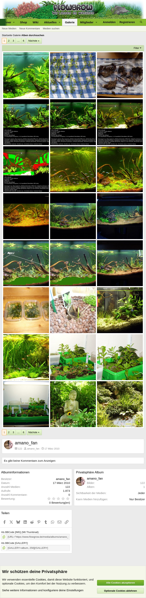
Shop (23, 22)
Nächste (32, 40)
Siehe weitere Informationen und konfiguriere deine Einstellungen (43, 590)
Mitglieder (86, 22)
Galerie (70, 22)
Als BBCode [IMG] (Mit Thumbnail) (19, 532)
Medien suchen (51, 28)
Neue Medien (9, 28)
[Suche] (141, 22)
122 (142, 482)
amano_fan (33, 448)
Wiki (35, 22)
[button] (59, 22)
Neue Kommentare (29, 28)
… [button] (18, 40)
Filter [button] (136, 48)
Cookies (41, 579)
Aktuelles (50, 22)
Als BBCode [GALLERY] (14, 543)
